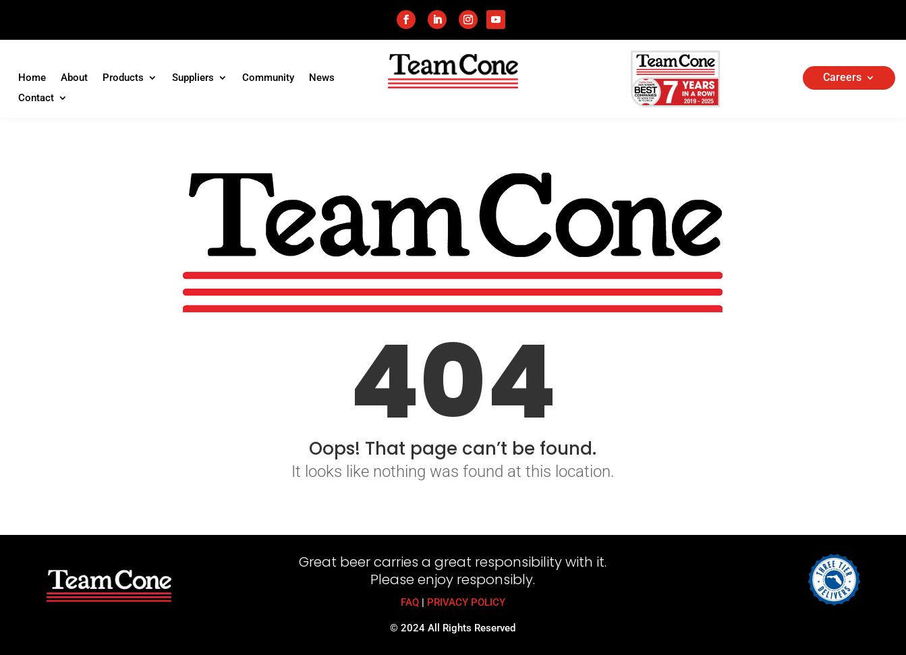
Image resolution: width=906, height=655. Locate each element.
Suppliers (193, 78)
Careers (842, 78)
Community (268, 78)
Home (32, 78)
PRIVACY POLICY (466, 602)
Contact (36, 98)
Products (123, 78)
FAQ (410, 602)
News (322, 78)
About (74, 78)
